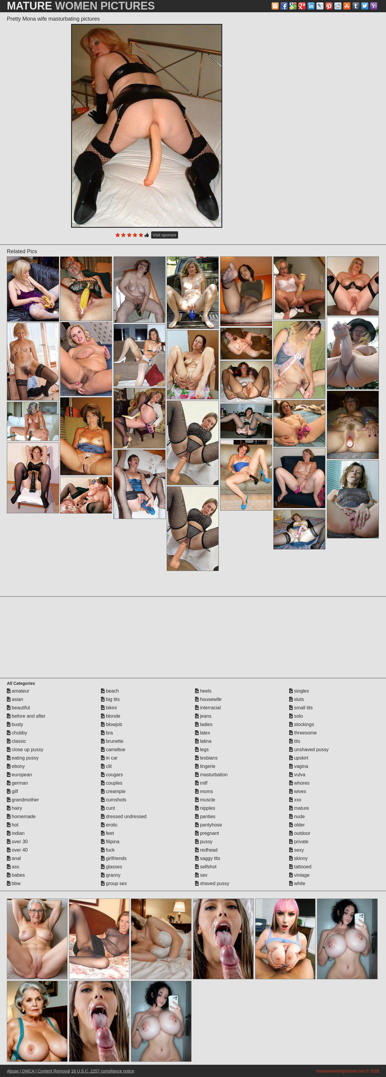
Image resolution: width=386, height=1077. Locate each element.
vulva (297, 774)
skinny (298, 858)
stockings (301, 724)
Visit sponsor (165, 235)
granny (110, 875)
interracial (208, 707)
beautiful (18, 707)
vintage (299, 875)
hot (13, 824)
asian (15, 699)
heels (203, 690)
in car (109, 757)
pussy (203, 841)
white (297, 883)
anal (14, 858)
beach (110, 690)
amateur (18, 690)
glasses (111, 866)
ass (13, 866)
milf (201, 783)
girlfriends (114, 858)
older (297, 824)
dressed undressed (124, 816)
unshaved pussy (309, 749)
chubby (17, 732)
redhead (206, 850)
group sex (114, 883)
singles (299, 690)
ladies (203, 724)
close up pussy (25, 749)
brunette (112, 741)
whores (299, 783)
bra (107, 732)
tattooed (300, 866)
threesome (303, 732)
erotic (109, 824)
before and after (26, 716)
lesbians (206, 757)
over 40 (17, 850)
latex (202, 732)
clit (106, 766)
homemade (21, 816)
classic (16, 741)
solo (296, 716)
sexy (296, 850)
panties (205, 816)
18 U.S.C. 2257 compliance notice (102, 1071)
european (19, 774)
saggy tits (207, 858)
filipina (110, 841)
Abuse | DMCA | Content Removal (38, 1071)
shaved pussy (212, 883)
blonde (110, 716)
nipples (205, 808)
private (298, 841)
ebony (16, 766)
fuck (108, 850)
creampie (113, 791)
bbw (14, 883)
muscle (205, 799)
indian (15, 833)
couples (111, 783)
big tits (110, 699)
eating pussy (23, 757)
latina (203, 741)
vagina (298, 766)
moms (204, 791)
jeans (203, 716)
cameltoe (113, 749)
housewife (208, 699)
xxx (295, 799)
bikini (109, 707)
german (17, 783)
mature (299, 808)
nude (297, 816)
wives (297, 791)
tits (294, 741)
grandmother (23, 799)
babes (16, 875)
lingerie (205, 766)
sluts (296, 699)
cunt (108, 808)
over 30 (17, 841)
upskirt (298, 757)
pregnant (207, 833)
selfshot (206, 866)
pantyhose (208, 824)
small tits (301, 707)
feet (107, 833)
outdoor (299, 833)
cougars (112, 774)
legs (202, 749)
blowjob (111, 724)
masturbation (211, 774)
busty (15, 724)
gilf (12, 791)
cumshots (113, 799)
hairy (14, 808)
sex (201, 875)
